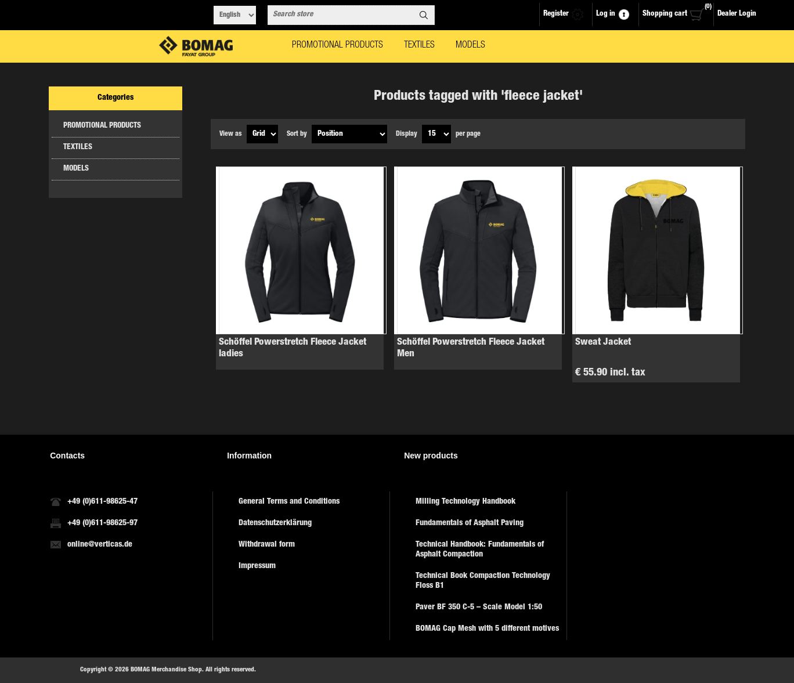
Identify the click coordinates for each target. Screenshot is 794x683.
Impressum (257, 566)
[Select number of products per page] (436, 134)
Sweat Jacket (603, 343)
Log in (605, 14)
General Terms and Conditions (289, 502)
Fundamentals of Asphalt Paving (470, 523)
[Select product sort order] (349, 134)
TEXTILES (77, 147)
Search (423, 15)
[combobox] (340, 15)
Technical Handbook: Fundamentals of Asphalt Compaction (480, 550)
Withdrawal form (267, 545)
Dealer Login (736, 14)
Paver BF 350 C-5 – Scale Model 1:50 (479, 608)
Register (556, 14)
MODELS (76, 169)
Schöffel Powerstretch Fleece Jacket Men (470, 348)
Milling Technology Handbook (465, 502)
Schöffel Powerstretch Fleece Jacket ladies (292, 348)
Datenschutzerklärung (275, 523)
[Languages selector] (235, 15)
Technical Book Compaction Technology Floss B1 (483, 581)
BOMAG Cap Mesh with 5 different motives (487, 629)
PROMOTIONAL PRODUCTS (102, 126)
